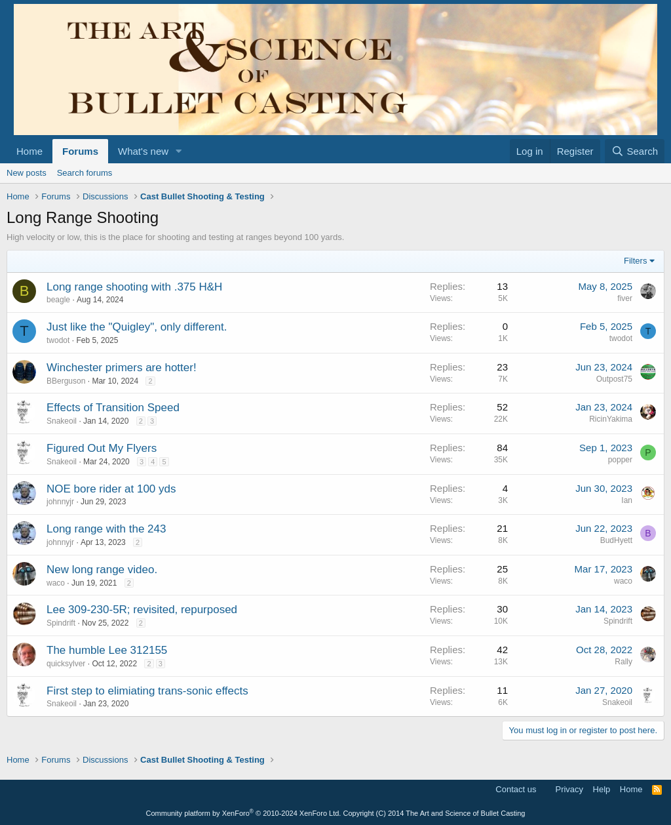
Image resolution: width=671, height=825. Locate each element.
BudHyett (616, 540)
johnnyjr (60, 501)
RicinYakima (610, 419)
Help (602, 789)
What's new (143, 151)
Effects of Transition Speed (113, 407)
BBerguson (66, 381)
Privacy (569, 789)
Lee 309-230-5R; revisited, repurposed (142, 609)
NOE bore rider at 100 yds (111, 489)
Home (29, 151)
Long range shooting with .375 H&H (134, 287)
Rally (623, 661)
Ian (626, 500)
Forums (80, 151)
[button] (179, 151)
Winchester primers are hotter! (122, 367)
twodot (58, 340)
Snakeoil (62, 421)
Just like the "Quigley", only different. (137, 327)
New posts (27, 173)
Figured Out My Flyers (102, 448)
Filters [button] (635, 261)
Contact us (515, 789)
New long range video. (102, 569)
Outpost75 (614, 379)
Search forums (85, 173)
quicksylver (66, 663)
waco (56, 583)
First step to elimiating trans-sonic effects (147, 691)
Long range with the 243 (106, 529)
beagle (58, 299)
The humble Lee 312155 (107, 650)
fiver (624, 298)
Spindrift (61, 623)
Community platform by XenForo (243, 813)
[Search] (634, 151)
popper (620, 459)
